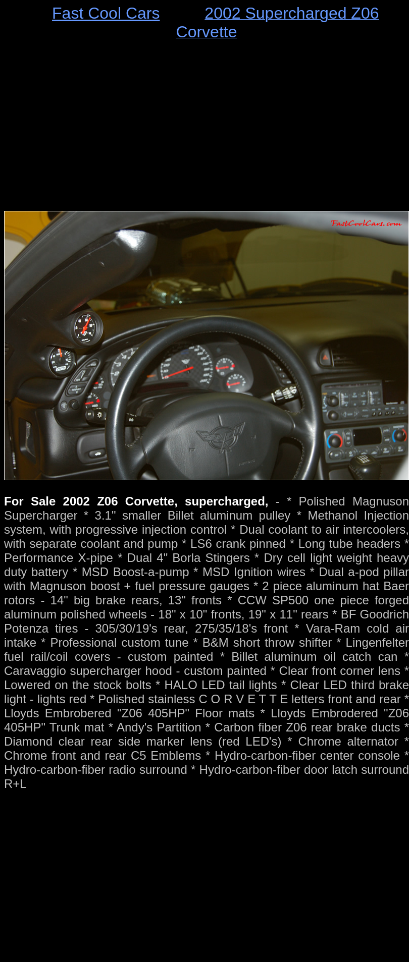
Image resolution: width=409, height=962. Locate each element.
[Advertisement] (207, 126)
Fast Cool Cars (106, 13)
